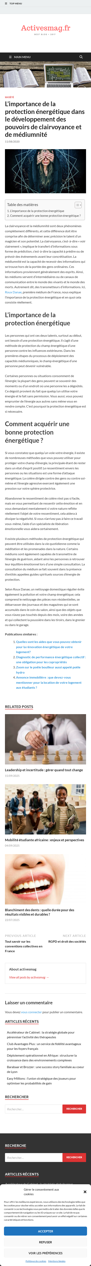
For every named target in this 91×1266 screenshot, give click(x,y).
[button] (85, 1192)
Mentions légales (56, 1261)
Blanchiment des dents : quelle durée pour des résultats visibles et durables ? (39, 912)
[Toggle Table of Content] (76, 205)
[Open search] (81, 57)
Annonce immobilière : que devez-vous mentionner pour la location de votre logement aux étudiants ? (48, 682)
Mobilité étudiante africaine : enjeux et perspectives (44, 840)
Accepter (45, 1231)
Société (9, 97)
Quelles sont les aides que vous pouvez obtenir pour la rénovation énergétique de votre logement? (49, 647)
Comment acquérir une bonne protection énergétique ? (45, 215)
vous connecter (31, 1012)
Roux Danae (13, 292)
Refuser (45, 1242)
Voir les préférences (45, 1253)
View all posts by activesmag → (29, 977)
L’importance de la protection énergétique (37, 211)
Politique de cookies (36, 1261)
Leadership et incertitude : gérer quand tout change (44, 770)
